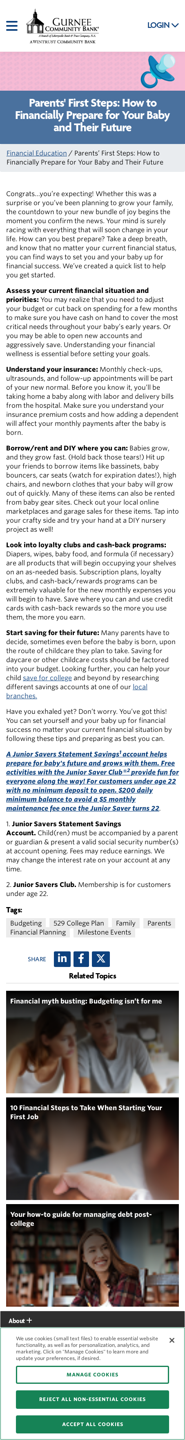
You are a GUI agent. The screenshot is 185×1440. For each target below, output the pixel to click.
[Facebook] (81, 959)
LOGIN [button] (163, 25)
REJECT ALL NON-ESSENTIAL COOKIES (92, 1399)
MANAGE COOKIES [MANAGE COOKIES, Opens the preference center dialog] (92, 1374)
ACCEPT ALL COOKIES (92, 1424)
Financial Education (37, 153)
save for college (47, 678)
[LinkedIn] (62, 959)
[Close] (172, 1340)
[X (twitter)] (101, 959)
